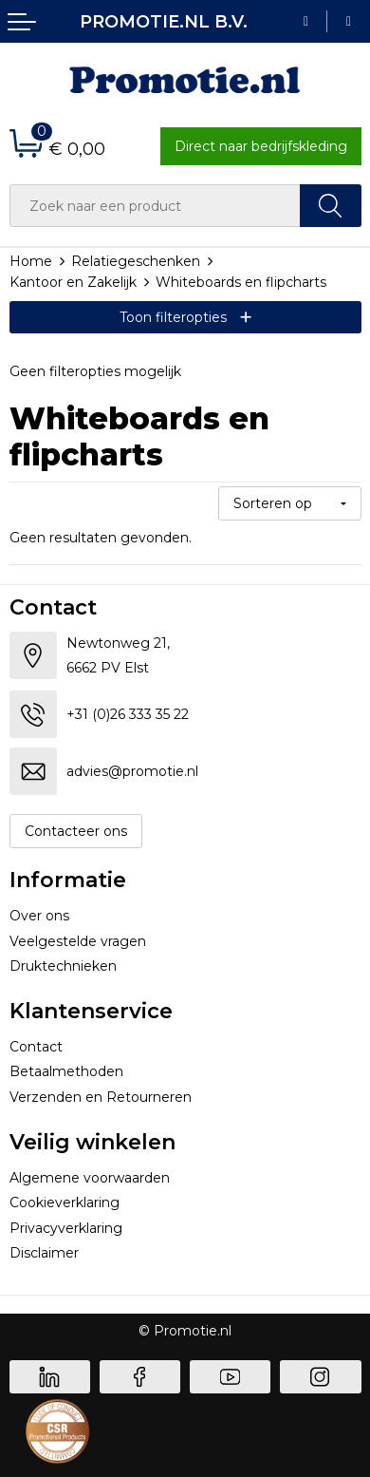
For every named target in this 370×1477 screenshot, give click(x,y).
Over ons (39, 915)
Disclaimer (44, 1252)
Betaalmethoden (66, 1071)
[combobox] (155, 205)
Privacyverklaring (65, 1228)
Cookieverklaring (64, 1202)
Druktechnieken (63, 966)
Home (30, 261)
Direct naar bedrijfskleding (261, 146)
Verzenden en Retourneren (100, 1097)
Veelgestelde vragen (77, 941)
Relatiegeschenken (135, 261)
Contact (36, 1046)
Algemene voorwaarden (89, 1177)
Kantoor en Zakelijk (73, 282)
